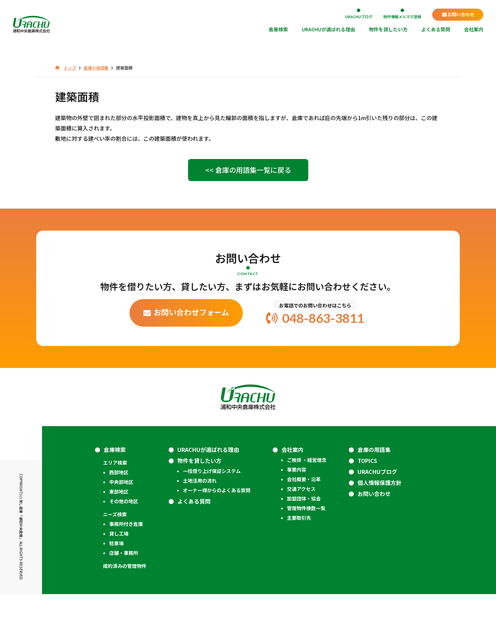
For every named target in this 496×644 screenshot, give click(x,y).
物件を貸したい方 (388, 30)
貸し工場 (118, 583)
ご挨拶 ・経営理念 (307, 509)
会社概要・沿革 (304, 529)
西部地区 (118, 522)
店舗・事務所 (123, 602)
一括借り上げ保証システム (212, 520)
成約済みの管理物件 (124, 615)
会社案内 (473, 30)
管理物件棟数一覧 (306, 558)
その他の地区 (123, 551)
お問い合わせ (460, 14)
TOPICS (367, 510)
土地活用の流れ (200, 530)
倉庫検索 (278, 30)
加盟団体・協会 (304, 548)
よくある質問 (435, 30)
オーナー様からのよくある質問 (216, 540)
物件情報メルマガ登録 (402, 16)
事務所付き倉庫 (126, 573)
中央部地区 (121, 531)
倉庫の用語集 (374, 499)
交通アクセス (301, 538)
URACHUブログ (358, 16)
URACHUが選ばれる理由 (328, 30)
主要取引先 (299, 567)
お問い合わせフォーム (191, 361)
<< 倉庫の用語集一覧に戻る (248, 220)
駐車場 (116, 593)
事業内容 (296, 519)
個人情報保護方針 (380, 532)
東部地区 (118, 541)
